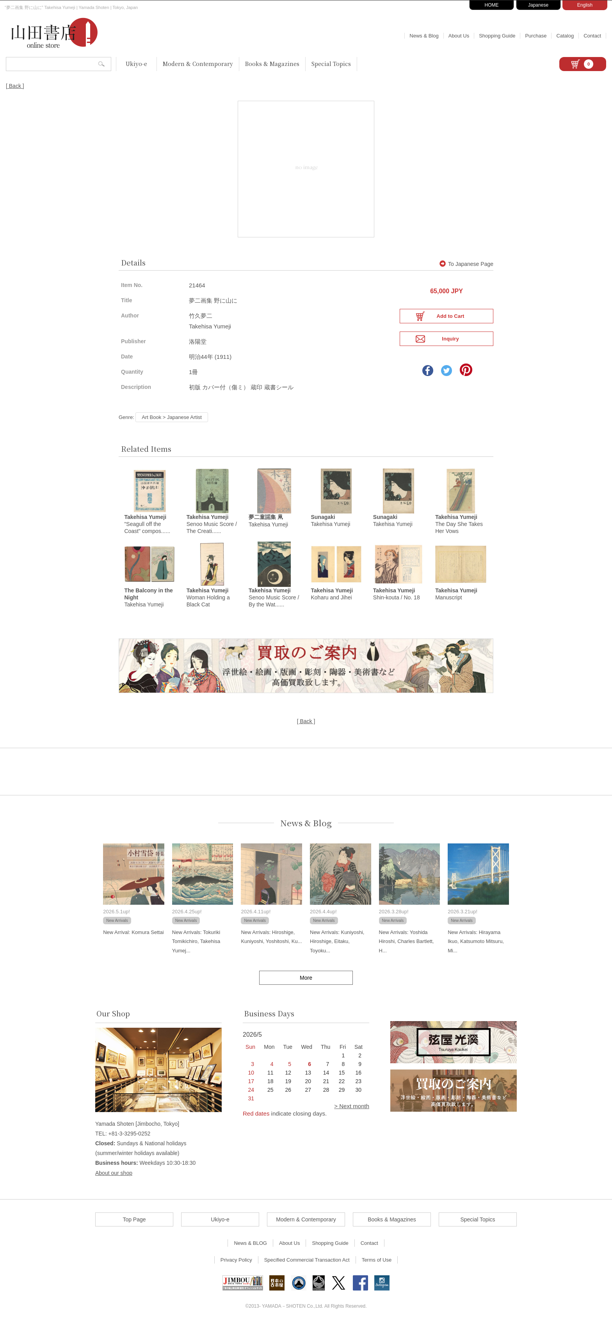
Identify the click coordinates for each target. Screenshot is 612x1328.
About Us (458, 36)
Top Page (134, 1223)
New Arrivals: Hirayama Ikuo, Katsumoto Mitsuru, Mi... (476, 945)
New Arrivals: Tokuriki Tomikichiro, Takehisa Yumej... (196, 945)
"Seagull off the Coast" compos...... (147, 526)
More (306, 981)
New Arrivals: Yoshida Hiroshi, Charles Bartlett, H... (406, 945)
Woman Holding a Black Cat (208, 601)
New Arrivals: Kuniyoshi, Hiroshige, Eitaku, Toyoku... (337, 945)
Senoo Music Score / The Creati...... (212, 526)
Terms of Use (377, 1263)
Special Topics (331, 64)
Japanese (538, 5)
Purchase (535, 36)
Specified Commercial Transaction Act (307, 1263)
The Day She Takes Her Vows (459, 526)
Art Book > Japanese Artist (172, 417)
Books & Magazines (272, 64)
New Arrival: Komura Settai (133, 936)
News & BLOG (250, 1247)
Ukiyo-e (136, 64)
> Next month (351, 1109)
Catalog (565, 36)
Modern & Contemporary (198, 64)
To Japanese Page (466, 264)
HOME (492, 5)
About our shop (113, 1176)
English (584, 5)
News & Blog (423, 36)
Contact (592, 36)
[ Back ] (15, 86)
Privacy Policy (236, 1263)
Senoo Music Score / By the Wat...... (274, 601)
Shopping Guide (497, 36)
